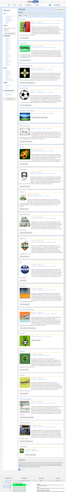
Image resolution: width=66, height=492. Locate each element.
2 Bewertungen (39, 90)
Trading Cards (8, 78)
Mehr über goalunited (24, 393)
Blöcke (7, 65)
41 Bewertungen (40, 354)
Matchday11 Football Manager (27, 110)
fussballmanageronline (25, 422)
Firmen (7, 21)
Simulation (8, 73)
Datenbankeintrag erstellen (25, 480)
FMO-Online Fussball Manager (27, 309)
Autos (7, 53)
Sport (7, 50)
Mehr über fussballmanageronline (26, 441)
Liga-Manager (23, 285)
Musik (7, 58)
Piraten (7, 51)
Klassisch (7, 85)
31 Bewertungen (40, 264)
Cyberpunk (8, 64)
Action (7, 77)
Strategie (7, 70)
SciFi (7, 39)
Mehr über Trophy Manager (30, 454)
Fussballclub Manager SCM (26, 65)
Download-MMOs (9, 20)
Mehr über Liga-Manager (24, 304)
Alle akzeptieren (19, 484)
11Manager (22, 333)
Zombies (7, 57)
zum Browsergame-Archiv (10, 33)
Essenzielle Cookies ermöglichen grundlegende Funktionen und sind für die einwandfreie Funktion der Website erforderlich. (49, 485)
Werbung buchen (10, 98)
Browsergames (8, 16)
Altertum (7, 46)
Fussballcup (22, 19)
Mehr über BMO (23, 280)
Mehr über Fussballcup (24, 37)
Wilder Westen (8, 61)
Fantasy (7, 38)
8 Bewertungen (40, 312)
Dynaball (22, 146)
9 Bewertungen (36, 194)
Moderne (7, 47)
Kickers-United (23, 169)
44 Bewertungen (40, 217)
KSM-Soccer (22, 238)
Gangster (7, 41)
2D (6, 86)
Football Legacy (23, 43)
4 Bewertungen (40, 288)
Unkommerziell (8, 94)
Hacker (7, 62)
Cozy (7, 54)
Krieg (7, 42)
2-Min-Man (22, 351)
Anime (7, 43)
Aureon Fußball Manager (25, 398)
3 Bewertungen (40, 149)
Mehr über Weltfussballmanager (26, 232)
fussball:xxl (22, 191)
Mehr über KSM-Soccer (24, 256)
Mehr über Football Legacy (25, 60)
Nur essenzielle (19, 487)
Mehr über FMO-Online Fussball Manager (28, 328)
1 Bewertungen (40, 68)
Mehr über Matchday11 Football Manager (39, 117)
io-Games (7, 17)
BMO (21, 261)
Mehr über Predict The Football (26, 141)
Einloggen (56, 5)
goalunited (22, 375)
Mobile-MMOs (8, 18)
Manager (7, 74)
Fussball (7, 49)
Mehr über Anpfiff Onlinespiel (25, 105)
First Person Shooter (9, 80)
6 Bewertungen (40, 401)
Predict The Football (24, 125)
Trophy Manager (23, 446)
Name (41, 480)
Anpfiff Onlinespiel (24, 88)
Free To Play (8, 93)
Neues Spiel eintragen (59, 9)
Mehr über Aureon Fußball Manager (27, 417)
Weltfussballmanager (25, 214)
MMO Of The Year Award (8, 484)
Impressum (58, 480)
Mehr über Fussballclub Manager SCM (27, 82)
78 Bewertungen (40, 22)
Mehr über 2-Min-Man (24, 369)
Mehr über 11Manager (36, 340)
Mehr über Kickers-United (25, 186)
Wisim (7, 45)
